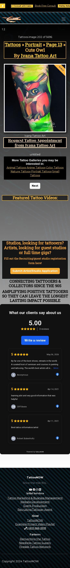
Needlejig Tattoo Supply (35, 542)
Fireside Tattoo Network (35, 546)
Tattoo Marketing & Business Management (35, 498)
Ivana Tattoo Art (38, 56)
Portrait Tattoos (41, 171)
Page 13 (54, 44)
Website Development (35, 501)
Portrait (33, 44)
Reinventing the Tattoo (35, 539)
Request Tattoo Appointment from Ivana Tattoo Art (35, 143)
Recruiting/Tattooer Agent (35, 509)
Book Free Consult (46, 5)
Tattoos (13, 44)
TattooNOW (35, 520)
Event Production (35, 505)
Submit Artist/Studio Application (35, 270)
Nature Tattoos (21, 171)
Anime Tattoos (36, 167)
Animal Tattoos (16, 167)
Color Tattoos (55, 167)
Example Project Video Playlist (35, 524)
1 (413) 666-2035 (35, 528)
